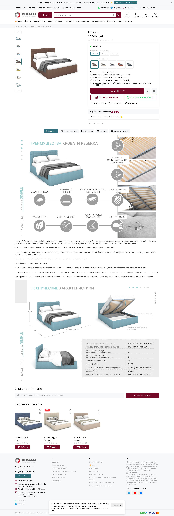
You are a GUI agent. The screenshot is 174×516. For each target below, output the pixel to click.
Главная (17, 26)
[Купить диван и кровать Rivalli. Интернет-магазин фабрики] (25, 15)
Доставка (41, 8)
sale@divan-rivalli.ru (25, 481)
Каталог (25, 26)
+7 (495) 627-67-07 (131, 8)
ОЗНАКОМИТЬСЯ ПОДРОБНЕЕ (125, 2)
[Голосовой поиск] (113, 15)
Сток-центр (56, 481)
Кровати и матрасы (54, 21)
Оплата (18, 8)
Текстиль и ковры (98, 21)
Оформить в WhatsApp (140, 97)
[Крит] (28, 421)
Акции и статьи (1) (119, 131)
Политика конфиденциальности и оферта (102, 479)
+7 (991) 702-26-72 (147, 8)
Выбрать (23, 447)
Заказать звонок (23, 476)
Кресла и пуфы (39, 21)
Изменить (115, 112)
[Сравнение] (136, 15)
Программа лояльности (71, 8)
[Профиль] (127, 15)
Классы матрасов (96, 474)
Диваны (27, 21)
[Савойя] (57, 421)
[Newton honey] (54, 62)
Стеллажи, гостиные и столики (76, 21)
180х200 (114, 54)
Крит (17, 440)
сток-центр (128, 21)
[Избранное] (146, 15)
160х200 (105, 54)
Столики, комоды (59, 474)
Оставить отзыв (142, 395)
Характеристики (69, 131)
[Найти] (118, 15)
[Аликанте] (87, 421)
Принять (117, 505)
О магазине (93, 468)
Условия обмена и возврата (100, 486)
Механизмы (93, 471)
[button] (18, 32)
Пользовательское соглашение (101, 483)
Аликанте (77, 440)
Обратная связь (53, 8)
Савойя (47, 440)
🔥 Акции (18, 21)
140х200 (95, 54)
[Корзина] (155, 15)
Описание (51, 131)
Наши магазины (29, 8)
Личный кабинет (96, 462)
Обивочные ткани (114, 21)
